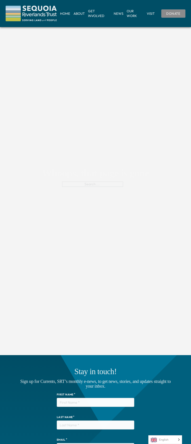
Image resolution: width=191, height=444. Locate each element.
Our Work (132, 13)
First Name (65, 401)
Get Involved (96, 13)
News (118, 13)
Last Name (65, 423)
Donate (173, 13)
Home (65, 13)
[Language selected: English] (165, 439)
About (79, 13)
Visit (151, 13)
